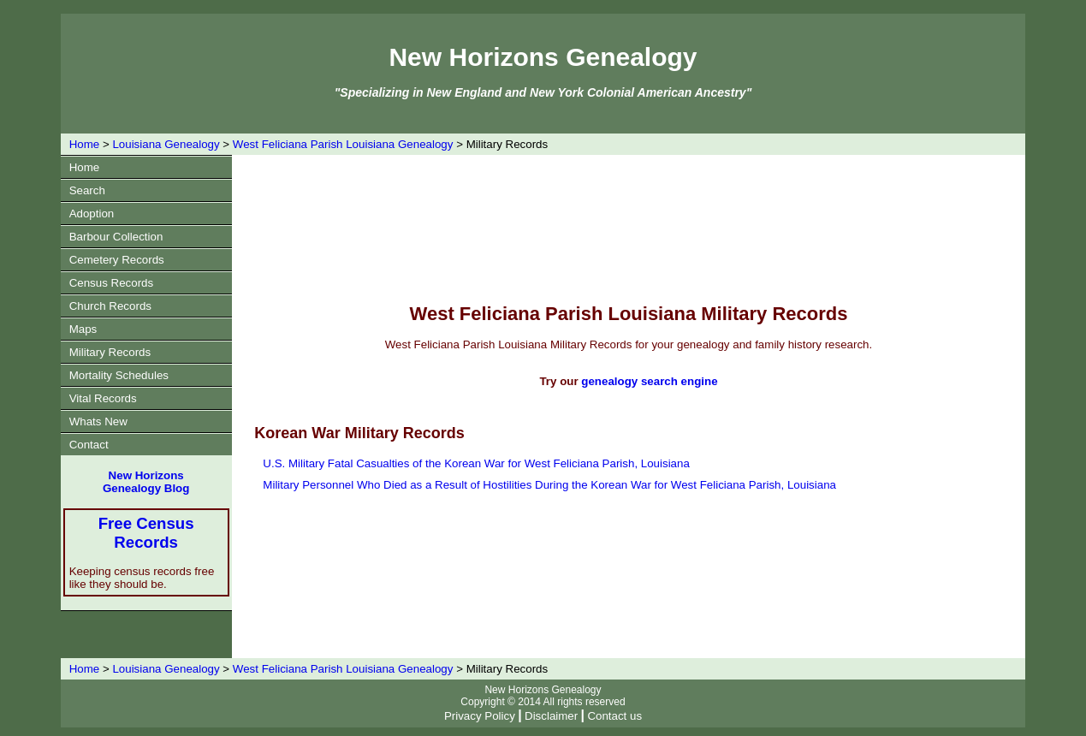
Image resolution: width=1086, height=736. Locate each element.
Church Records (110, 306)
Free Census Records (146, 532)
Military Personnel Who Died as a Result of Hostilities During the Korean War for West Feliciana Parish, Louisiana (549, 484)
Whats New (98, 421)
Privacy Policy (479, 715)
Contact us (614, 715)
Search (87, 190)
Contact (89, 444)
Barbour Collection (116, 236)
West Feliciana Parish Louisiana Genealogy (343, 144)
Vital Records (103, 398)
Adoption (92, 213)
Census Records (111, 282)
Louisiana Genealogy (165, 144)
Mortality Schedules (119, 375)
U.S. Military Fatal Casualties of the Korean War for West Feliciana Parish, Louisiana (476, 463)
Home (84, 144)
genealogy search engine (649, 381)
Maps (83, 329)
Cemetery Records (116, 259)
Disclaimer (551, 715)
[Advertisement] (629, 227)
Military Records (110, 352)
